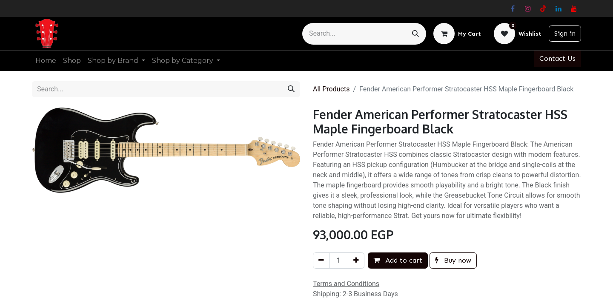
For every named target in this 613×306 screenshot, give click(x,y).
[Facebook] (512, 8)
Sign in (565, 33)
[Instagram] (528, 8)
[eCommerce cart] (457, 33)
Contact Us (557, 58)
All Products (331, 89)
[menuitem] (46, 60)
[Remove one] (321, 260)
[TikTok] (543, 8)
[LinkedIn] (558, 8)
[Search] (415, 34)
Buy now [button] (453, 260)
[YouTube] (574, 8)
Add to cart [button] (397, 260)
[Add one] (356, 260)
